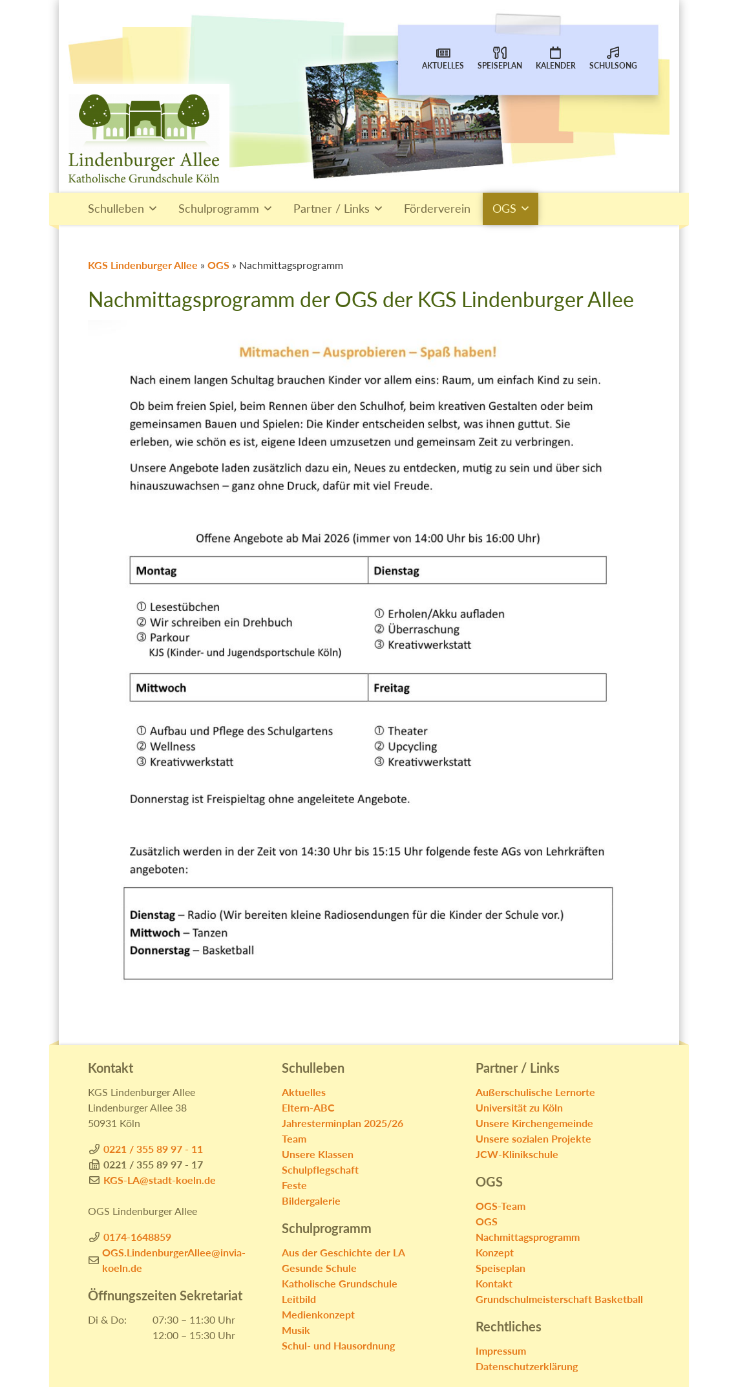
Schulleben (116, 208)
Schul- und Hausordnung (338, 1345)
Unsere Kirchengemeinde (534, 1123)
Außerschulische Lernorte (535, 1092)
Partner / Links (331, 208)
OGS (504, 208)
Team (294, 1138)
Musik (296, 1330)
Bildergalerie (311, 1200)
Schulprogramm (218, 208)
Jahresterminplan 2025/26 (342, 1123)
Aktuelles (443, 57)
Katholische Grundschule (339, 1283)
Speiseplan (500, 57)
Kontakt (494, 1283)
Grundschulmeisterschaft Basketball (559, 1299)
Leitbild (299, 1299)
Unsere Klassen (317, 1154)
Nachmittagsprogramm (528, 1237)
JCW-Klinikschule (517, 1154)
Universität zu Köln (519, 1107)
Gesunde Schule (319, 1268)
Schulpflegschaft (320, 1169)
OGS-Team (500, 1205)
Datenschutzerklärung (527, 1366)
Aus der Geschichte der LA (343, 1252)
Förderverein (437, 208)
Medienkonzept (318, 1314)
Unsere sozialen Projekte (533, 1138)
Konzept (495, 1252)
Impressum (501, 1350)
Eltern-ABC (308, 1107)
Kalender (556, 57)
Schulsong (613, 57)
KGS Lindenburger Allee (143, 265)
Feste (294, 1185)
